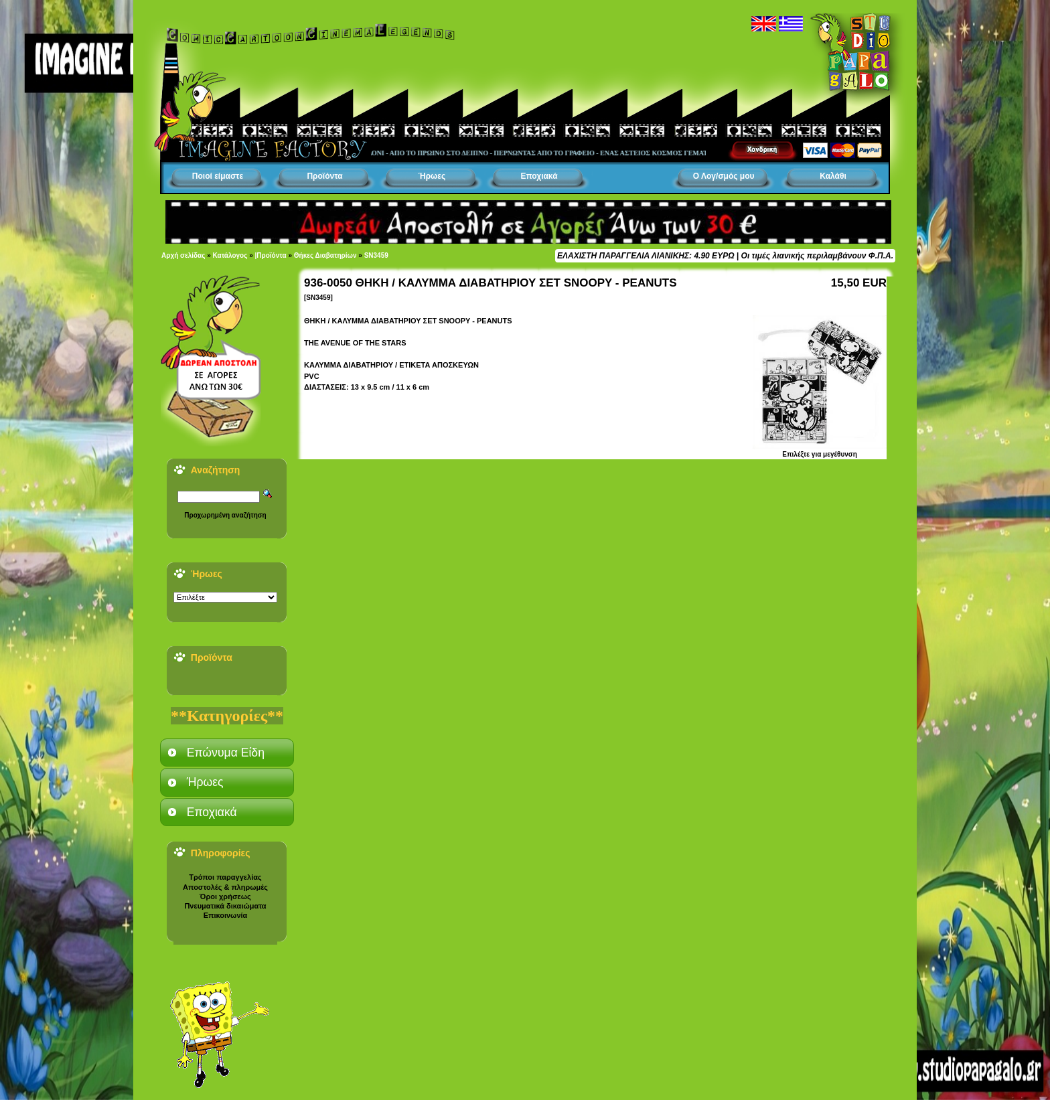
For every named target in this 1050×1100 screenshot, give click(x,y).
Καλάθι (833, 176)
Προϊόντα (324, 176)
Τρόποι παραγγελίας (225, 877)
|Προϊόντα (271, 255)
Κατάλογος (230, 255)
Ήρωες (432, 176)
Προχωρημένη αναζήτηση (225, 515)
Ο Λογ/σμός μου (724, 176)
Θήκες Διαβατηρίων (325, 255)
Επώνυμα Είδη (226, 752)
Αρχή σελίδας (183, 255)
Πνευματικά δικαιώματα (225, 906)
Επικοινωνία (226, 915)
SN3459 (376, 255)
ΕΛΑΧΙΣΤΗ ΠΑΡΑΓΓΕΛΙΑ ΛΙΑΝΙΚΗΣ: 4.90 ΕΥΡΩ (645, 255)
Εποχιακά (538, 176)
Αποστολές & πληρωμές (225, 887)
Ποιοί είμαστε (217, 176)
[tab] (227, 752)
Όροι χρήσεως (225, 896)
